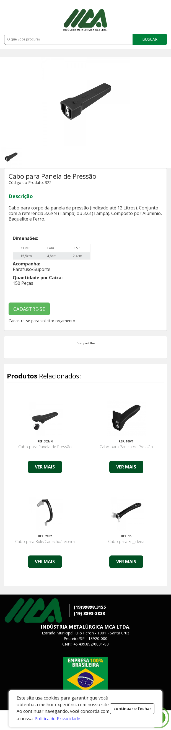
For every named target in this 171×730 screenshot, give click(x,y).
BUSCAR (149, 39)
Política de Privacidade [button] (57, 719)
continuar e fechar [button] (132, 708)
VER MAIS (45, 467)
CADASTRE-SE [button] (29, 309)
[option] (21, 157)
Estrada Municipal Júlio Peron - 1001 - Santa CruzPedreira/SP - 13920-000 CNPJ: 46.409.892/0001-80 (85, 638)
